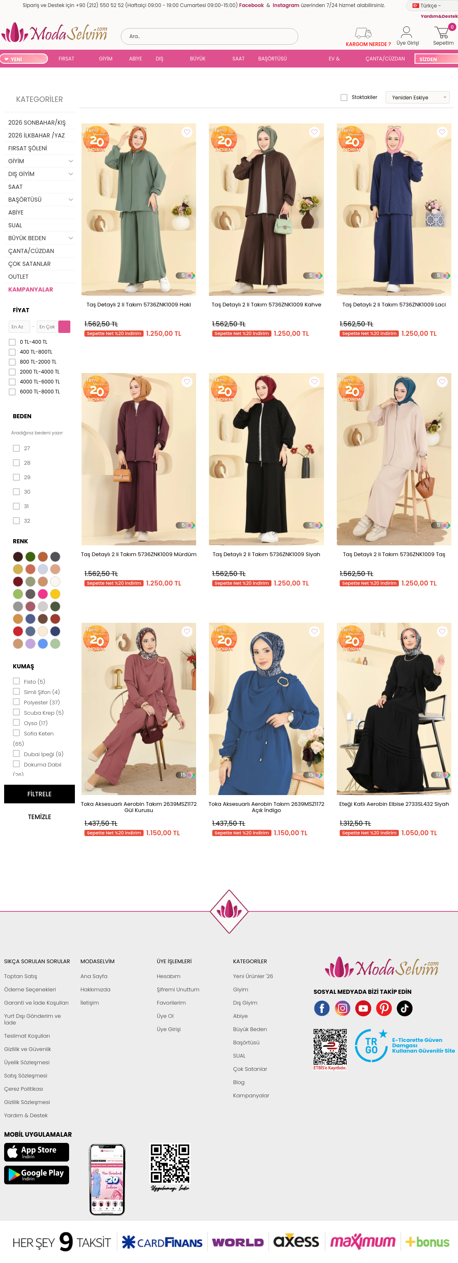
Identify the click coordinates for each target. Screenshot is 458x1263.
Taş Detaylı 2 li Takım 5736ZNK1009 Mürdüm (139, 554)
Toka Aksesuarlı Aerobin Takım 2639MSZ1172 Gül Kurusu (139, 807)
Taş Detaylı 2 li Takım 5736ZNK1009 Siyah (266, 554)
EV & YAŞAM (337, 59)
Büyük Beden (250, 1029)
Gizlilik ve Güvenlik (27, 1049)
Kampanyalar (251, 1095)
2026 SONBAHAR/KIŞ (37, 122)
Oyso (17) (30, 722)
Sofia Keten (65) (33, 738)
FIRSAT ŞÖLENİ (67, 59)
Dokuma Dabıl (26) (37, 769)
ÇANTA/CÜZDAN (385, 58)
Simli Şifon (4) (36, 691)
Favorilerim (171, 1003)
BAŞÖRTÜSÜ (272, 58)
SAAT (239, 58)
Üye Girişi (169, 1029)
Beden (22, 416)
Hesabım (168, 976)
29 (22, 477)
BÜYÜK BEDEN (198, 59)
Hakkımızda (96, 989)
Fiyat (21, 310)
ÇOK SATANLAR (29, 264)
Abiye (240, 1016)
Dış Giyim (245, 1003)
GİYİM (106, 58)
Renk (20, 541)
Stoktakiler (359, 97)
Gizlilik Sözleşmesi (27, 1102)
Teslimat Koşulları (27, 1036)
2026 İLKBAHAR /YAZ (36, 135)
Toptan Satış (20, 976)
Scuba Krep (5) (38, 712)
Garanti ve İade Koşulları (36, 1003)
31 (21, 506)
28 (22, 463)
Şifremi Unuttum (178, 989)
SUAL (309, 59)
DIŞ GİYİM (162, 59)
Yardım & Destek (26, 1115)
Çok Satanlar (250, 1069)
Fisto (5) (29, 681)
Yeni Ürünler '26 (253, 976)
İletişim (90, 1003)
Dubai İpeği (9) (38, 753)
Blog (239, 1082)
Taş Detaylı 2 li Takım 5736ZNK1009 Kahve (266, 305)
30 (22, 492)
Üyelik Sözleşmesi (27, 1062)
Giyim (241, 989)
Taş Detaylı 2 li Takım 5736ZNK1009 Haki (138, 305)
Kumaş (23, 666)
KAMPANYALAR (30, 289)
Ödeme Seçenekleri (30, 989)
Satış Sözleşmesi (25, 1076)
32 (21, 521)
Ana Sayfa (94, 976)
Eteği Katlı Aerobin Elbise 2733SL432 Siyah (394, 804)
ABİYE (135, 58)
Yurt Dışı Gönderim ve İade (32, 1019)
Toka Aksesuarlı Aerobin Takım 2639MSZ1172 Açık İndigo (266, 807)
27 (21, 448)
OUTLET (18, 276)
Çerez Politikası (23, 1089)
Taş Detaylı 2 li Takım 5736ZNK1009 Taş (394, 554)
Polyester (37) (36, 701)
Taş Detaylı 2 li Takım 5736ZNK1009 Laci (394, 305)
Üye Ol (165, 1016)
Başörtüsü (246, 1042)
